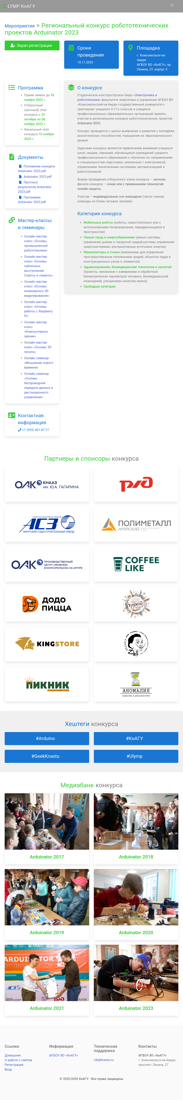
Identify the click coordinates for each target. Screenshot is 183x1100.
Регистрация (14, 1065)
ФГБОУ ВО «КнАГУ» (63, 1055)
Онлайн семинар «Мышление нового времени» (38, 362)
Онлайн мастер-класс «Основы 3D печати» (38, 347)
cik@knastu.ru (104, 1060)
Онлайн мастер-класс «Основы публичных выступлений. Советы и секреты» (38, 266)
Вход (8, 1069)
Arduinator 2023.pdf (35, 177)
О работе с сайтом (18, 1060)
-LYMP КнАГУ (18, 6)
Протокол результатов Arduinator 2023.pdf (35, 187)
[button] (172, 5)
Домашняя (12, 1055)
